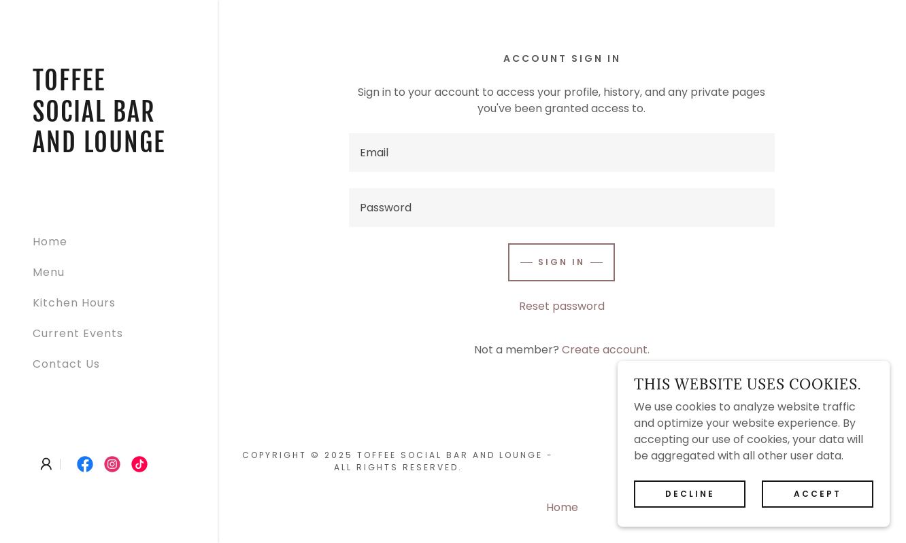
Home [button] (562, 507)
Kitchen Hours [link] (74, 303)
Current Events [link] (78, 333)
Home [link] (50, 241)
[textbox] (562, 152)
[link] (109, 148)
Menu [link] (49, 272)
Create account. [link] (606, 349)
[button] (46, 464)
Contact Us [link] (66, 364)
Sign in (561, 262)
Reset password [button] (562, 306)
